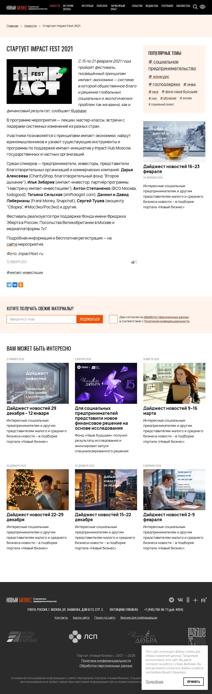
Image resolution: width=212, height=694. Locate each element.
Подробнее (154, 682)
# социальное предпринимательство (172, 65)
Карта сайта (81, 617)
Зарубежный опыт (118, 7)
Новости (55, 5)
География (167, 5)
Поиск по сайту (105, 617)
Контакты (61, 617)
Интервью (87, 5)
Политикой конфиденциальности (166, 321)
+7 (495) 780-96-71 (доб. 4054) (163, 609)
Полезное (102, 5)
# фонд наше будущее (179, 91)
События (137, 5)
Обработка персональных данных (106, 666)
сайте (12, 244)
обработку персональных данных (166, 317)
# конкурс (158, 76)
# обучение (168, 98)
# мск (153, 91)
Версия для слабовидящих (139, 617)
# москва (186, 98)
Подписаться (90, 319)
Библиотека (183, 5)
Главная (12, 26)
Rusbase (78, 110)
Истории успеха (68, 7)
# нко (152, 98)
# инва (189, 84)
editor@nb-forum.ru (124, 609)
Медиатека (152, 5)
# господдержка (164, 84)
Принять (193, 681)
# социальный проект (161, 104)
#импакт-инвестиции (25, 272)
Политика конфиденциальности (106, 661)
